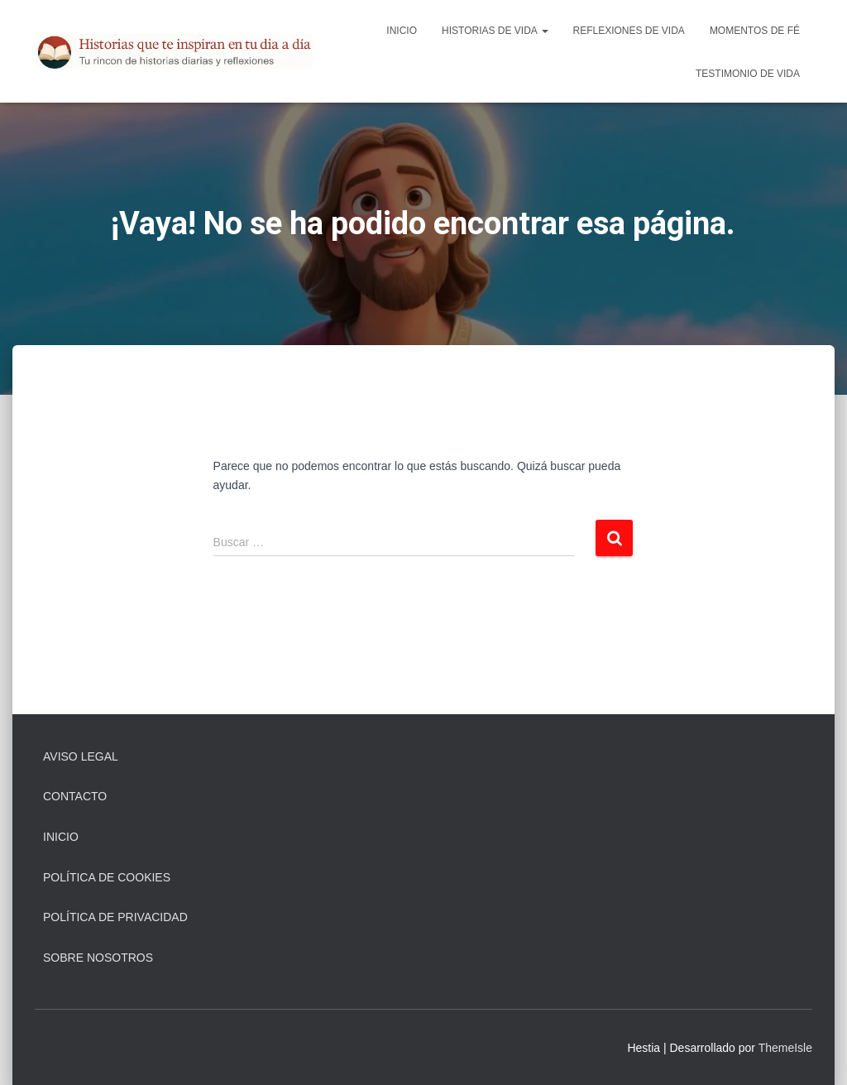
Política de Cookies (106, 877)
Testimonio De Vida (748, 73)
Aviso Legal (80, 756)
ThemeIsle (785, 1047)
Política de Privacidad (115, 917)
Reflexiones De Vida (629, 30)
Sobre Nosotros (98, 957)
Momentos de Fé (755, 30)
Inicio (401, 30)
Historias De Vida (495, 30)
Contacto (75, 796)
